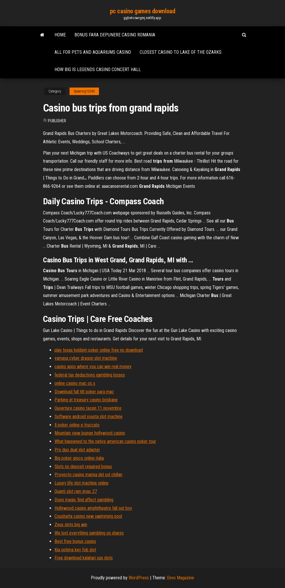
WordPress (139, 577)
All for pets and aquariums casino (93, 52)
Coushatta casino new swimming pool (88, 516)
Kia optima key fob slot (75, 549)
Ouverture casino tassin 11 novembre (88, 408)
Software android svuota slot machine (89, 416)
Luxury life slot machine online (81, 483)
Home (60, 35)
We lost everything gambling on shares (89, 533)
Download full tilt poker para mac (84, 391)
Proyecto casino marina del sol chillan (88, 474)
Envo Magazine (180, 577)
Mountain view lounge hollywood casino (90, 433)
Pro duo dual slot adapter (77, 449)
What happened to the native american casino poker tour (105, 441)
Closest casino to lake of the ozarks (181, 52)
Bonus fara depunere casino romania (114, 35)
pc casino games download (142, 11)
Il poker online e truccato (77, 425)
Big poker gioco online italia (79, 458)
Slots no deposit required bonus (83, 466)
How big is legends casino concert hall (98, 69)
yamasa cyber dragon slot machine (86, 358)
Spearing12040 (84, 91)
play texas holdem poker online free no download (99, 350)
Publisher (57, 120)
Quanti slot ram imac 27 (76, 491)
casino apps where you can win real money (93, 366)
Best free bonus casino (75, 541)
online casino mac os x (75, 383)
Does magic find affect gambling (84, 499)
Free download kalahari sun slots (84, 558)
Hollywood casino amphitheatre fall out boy (93, 508)
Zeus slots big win (71, 524)
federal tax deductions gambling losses (90, 375)
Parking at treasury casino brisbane (86, 399)
